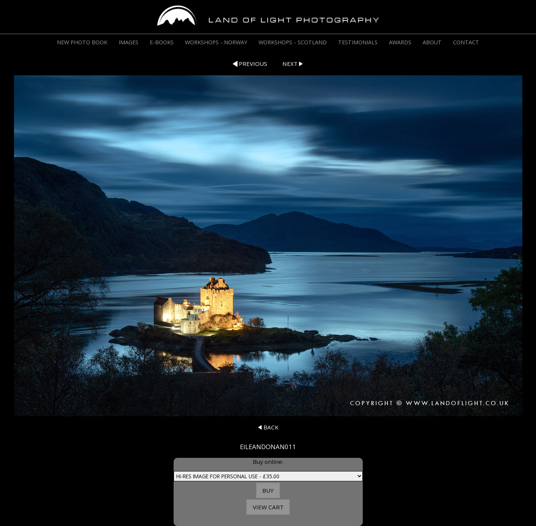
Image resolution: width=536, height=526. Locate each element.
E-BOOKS (162, 42)
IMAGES (128, 42)
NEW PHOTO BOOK (82, 42)
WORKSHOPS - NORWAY (216, 42)
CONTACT (466, 42)
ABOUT (432, 42)
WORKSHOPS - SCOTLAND (293, 42)
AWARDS (400, 42)
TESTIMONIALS (358, 42)
